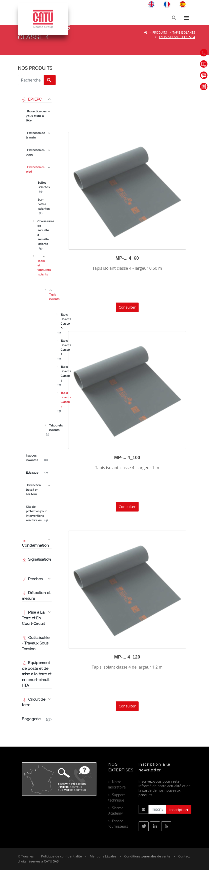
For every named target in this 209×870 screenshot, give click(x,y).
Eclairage (37, 472)
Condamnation (35, 543)
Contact (184, 856)
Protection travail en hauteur (33, 489)
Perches (32, 579)
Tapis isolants (184, 32)
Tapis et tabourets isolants (39, 265)
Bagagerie (37, 719)
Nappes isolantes (37, 458)
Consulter (127, 307)
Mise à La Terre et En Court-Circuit (34, 618)
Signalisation (36, 559)
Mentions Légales (103, 856)
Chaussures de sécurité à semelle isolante (39, 233)
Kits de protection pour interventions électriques (37, 514)
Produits (159, 32)
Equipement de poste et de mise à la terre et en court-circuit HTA (36, 674)
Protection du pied (35, 169)
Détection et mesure (36, 596)
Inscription (178, 809)
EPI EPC (32, 99)
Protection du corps (35, 152)
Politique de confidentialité (61, 856)
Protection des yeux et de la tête (36, 116)
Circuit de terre (33, 702)
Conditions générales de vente (147, 856)
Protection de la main (35, 135)
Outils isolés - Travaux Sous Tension (35, 643)
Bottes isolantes (39, 185)
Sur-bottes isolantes (39, 204)
